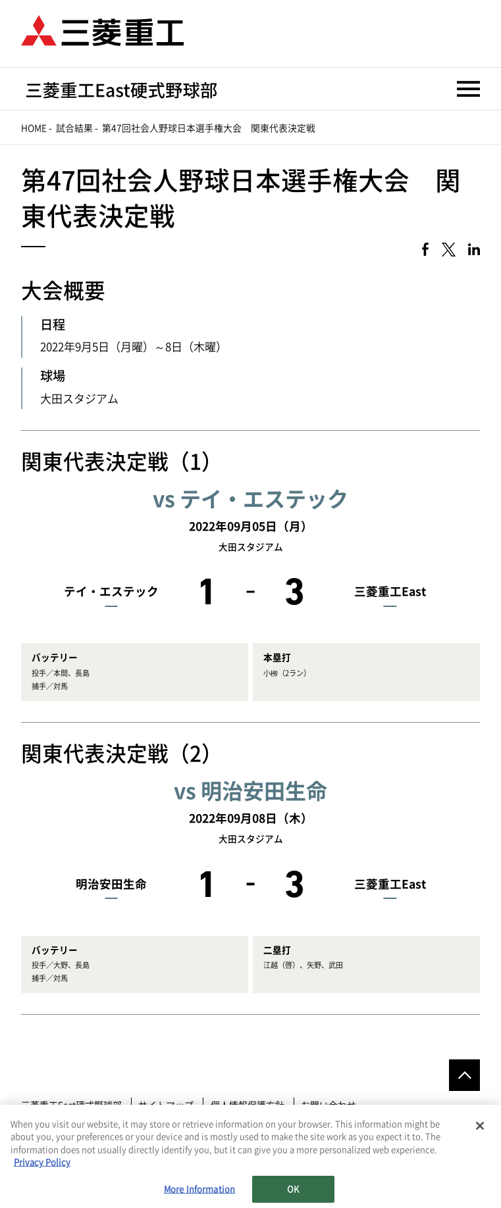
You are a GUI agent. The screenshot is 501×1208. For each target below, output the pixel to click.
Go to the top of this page (465, 1075)
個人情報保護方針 (247, 1105)
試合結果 (74, 128)
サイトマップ (166, 1105)
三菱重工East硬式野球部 (71, 1105)
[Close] (479, 1130)
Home (34, 128)
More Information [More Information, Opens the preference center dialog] (199, 1194)
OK (293, 1194)
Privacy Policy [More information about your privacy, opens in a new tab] (42, 1167)
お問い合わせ (328, 1105)
